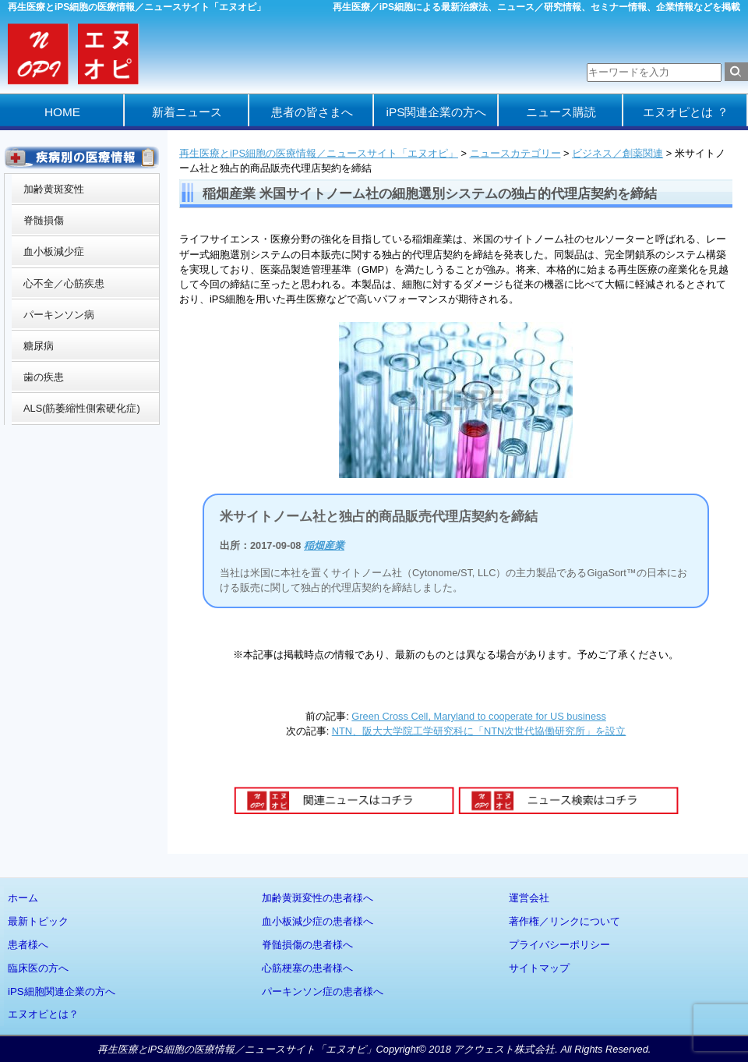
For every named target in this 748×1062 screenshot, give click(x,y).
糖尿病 (38, 346)
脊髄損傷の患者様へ (307, 944)
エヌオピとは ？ (685, 112)
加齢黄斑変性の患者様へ (317, 898)
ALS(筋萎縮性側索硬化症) (81, 408)
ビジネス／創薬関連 (617, 153)
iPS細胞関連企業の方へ (61, 991)
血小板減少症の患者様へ (317, 921)
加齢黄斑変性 (53, 189)
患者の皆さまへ (312, 112)
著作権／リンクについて (564, 921)
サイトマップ (539, 968)
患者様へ (28, 944)
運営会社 (529, 898)
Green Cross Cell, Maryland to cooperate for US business (478, 716)
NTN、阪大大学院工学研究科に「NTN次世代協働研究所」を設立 (479, 731)
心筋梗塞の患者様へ (307, 968)
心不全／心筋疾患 (63, 283)
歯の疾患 (43, 377)
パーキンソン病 (58, 314)
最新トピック (38, 921)
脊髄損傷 (43, 220)
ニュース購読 (561, 112)
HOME (62, 112)
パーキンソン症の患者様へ (322, 991)
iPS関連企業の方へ (436, 112)
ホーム (23, 898)
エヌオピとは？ (43, 1014)
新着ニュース (187, 112)
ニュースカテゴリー (515, 153)
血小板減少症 (53, 251)
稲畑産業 (324, 545)
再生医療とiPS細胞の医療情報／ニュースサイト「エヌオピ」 (318, 153)
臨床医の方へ (38, 968)
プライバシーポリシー (559, 944)
